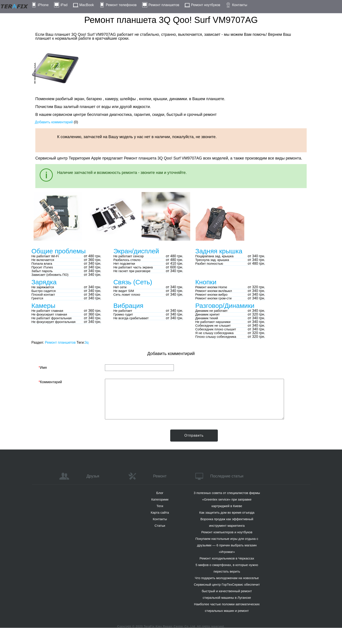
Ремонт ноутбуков (205, 5)
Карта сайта (160, 512)
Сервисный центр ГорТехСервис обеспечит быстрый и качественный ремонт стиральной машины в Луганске (227, 591)
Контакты (239, 5)
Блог (159, 493)
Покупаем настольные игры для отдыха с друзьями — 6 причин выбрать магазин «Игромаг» (226, 545)
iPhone (43, 5)
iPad (63, 5)
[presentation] (72, 437)
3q (87, 342)
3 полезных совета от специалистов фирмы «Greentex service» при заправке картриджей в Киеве (227, 499)
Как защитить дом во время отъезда (227, 512)
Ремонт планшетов (164, 5)
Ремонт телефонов (121, 5)
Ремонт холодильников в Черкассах (227, 558)
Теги (160, 506)
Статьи (159, 525)
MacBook (86, 5)
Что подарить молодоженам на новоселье (227, 578)
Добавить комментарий (54, 122)
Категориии (159, 499)
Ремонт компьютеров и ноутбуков (226, 532)
